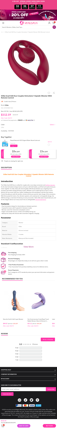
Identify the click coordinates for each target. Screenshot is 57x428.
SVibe (7, 105)
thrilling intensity (50, 185)
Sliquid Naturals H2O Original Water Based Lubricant (25, 140)
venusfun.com (10, 409)
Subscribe (51, 389)
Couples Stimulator (24, 174)
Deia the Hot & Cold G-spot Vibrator (13, 319)
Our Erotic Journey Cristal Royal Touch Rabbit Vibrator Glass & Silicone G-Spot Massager (38, 321)
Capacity (12, 143)
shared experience (40, 199)
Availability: (4, 131)
